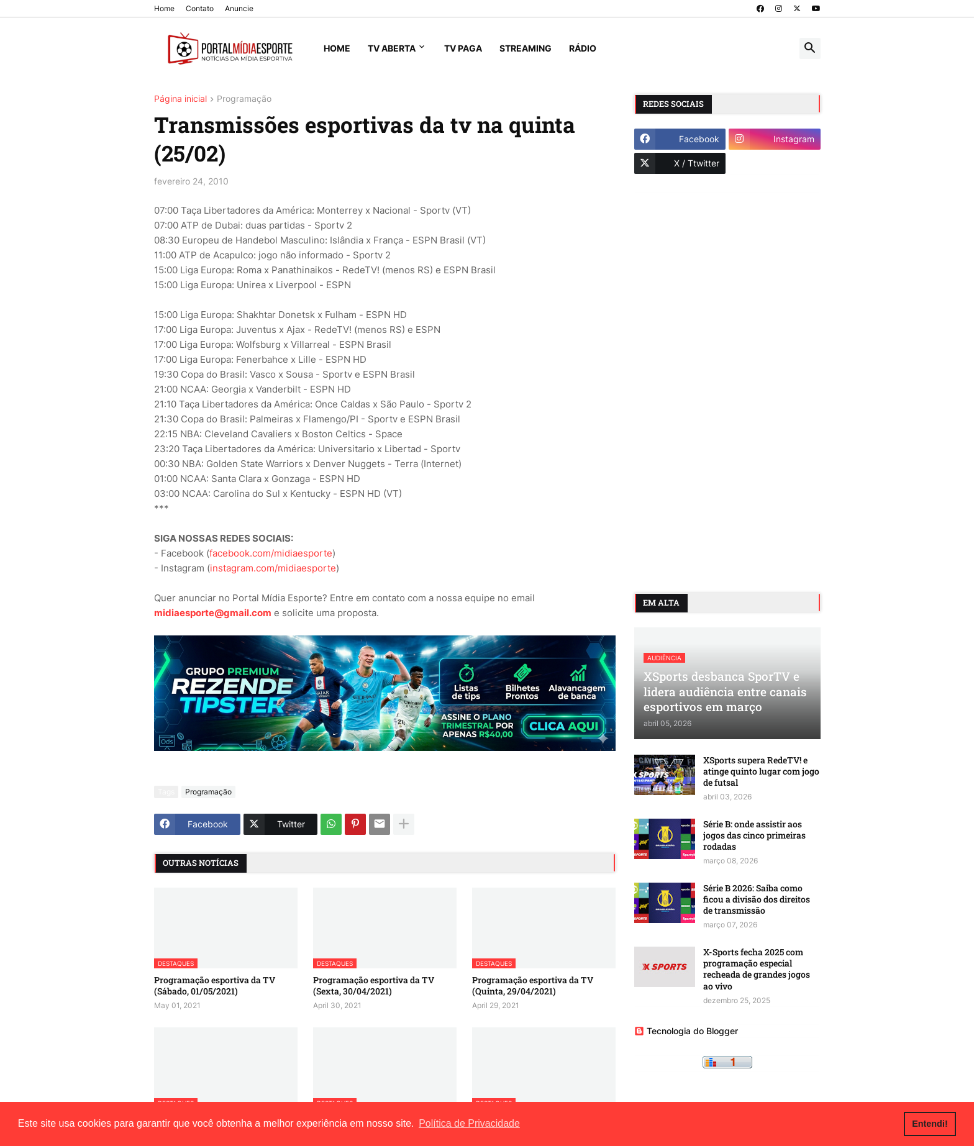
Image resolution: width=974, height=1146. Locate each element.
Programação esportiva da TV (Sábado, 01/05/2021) (214, 986)
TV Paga (463, 48)
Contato (200, 8)
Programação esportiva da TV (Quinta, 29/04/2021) (532, 986)
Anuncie (239, 8)
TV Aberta (392, 48)
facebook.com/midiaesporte (270, 553)
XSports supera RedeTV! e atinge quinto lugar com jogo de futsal (761, 771)
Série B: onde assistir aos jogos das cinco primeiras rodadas (754, 835)
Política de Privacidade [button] (469, 1123)
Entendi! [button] (930, 1124)
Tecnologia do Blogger (686, 1030)
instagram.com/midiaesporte (273, 568)
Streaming (525, 48)
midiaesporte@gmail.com (212, 613)
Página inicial (180, 99)
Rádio (582, 48)
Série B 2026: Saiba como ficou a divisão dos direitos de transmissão (756, 899)
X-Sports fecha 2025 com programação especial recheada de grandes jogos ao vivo (756, 969)
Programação (244, 99)
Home (164, 8)
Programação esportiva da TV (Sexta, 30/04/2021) (373, 986)
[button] (810, 48)
